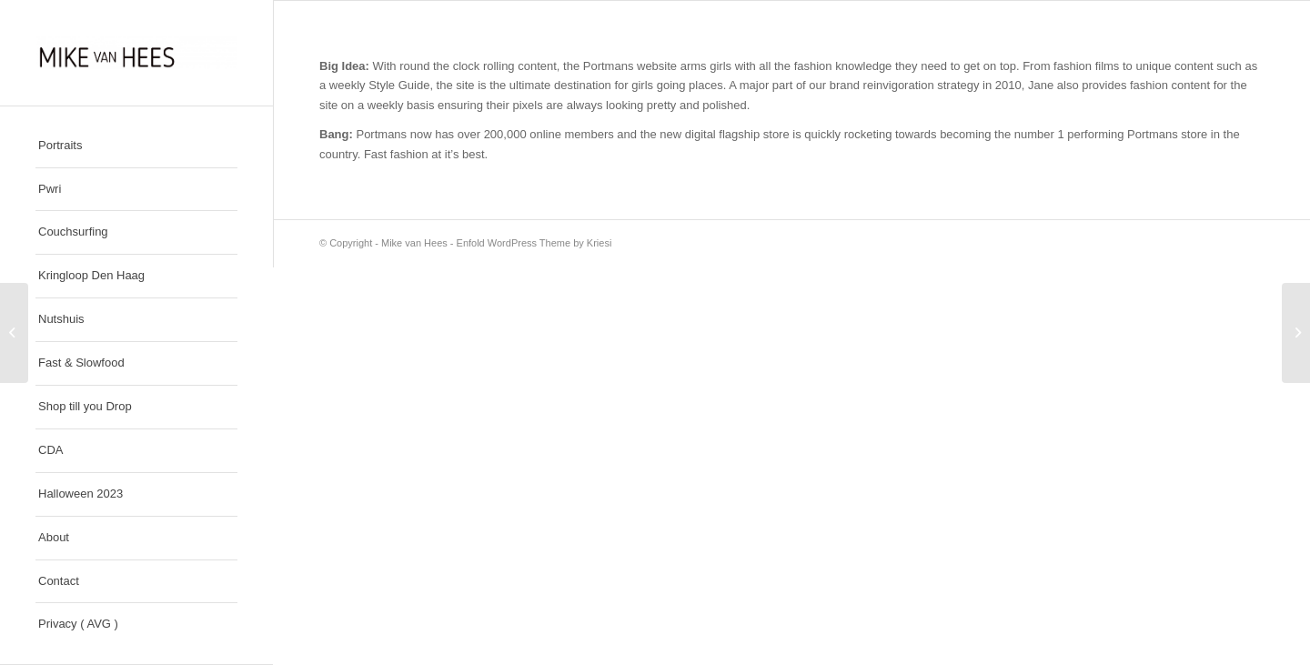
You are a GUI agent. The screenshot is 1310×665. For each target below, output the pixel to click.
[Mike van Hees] (136, 52)
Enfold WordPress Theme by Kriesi (534, 242)
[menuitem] (136, 146)
